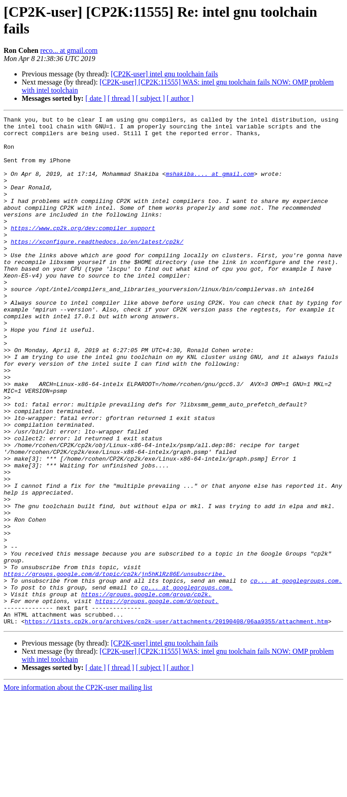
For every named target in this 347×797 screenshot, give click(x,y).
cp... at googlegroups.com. (296, 674)
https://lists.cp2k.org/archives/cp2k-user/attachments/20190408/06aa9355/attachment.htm (176, 723)
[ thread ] (121, 98)
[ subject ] (150, 98)
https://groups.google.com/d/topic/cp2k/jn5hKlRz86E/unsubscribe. (114, 666)
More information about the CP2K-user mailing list (78, 789)
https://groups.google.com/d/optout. (157, 698)
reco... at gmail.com (69, 50)
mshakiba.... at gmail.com (210, 186)
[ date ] (95, 98)
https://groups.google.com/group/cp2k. (146, 690)
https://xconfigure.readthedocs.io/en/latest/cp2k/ (97, 267)
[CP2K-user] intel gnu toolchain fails (164, 74)
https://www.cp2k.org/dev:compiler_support (83, 251)
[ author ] (180, 98)
